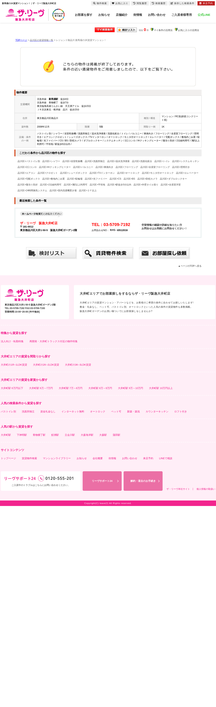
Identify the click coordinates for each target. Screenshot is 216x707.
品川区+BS (129, 178)
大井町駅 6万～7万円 (41, 388)
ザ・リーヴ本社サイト (178, 489)
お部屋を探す (83, 14)
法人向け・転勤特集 (12, 341)
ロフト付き (180, 411)
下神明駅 (22, 434)
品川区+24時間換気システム (32, 190)
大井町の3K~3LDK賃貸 (78, 364)
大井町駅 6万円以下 (12, 388)
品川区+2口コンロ (27, 167)
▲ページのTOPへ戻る (190, 266)
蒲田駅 (116, 434)
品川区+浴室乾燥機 (72, 161)
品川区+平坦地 (97, 184)
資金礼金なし (48, 411)
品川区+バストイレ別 (29, 161)
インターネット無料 (72, 411)
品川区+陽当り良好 (28, 184)
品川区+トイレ (162, 161)
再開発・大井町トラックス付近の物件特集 (53, 341)
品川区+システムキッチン (185, 161)
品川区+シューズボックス (73, 173)
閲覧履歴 (140, 3)
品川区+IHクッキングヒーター (55, 167)
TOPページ (21, 40)
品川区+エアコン (26, 173)
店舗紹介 (121, 14)
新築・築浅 (133, 411)
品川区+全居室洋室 (171, 184)
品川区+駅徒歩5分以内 (119, 184)
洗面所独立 (28, 411)
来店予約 (148, 458)
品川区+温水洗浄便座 (118, 161)
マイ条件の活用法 (163, 30)
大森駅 (103, 434)
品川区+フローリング (127, 167)
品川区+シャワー (51, 161)
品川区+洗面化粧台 (142, 161)
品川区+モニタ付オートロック (158, 173)
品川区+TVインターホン (102, 173)
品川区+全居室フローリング (155, 167)
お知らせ (104, 14)
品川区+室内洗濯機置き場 (63, 190)
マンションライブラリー (57, 458)
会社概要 (98, 458)
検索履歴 (159, 3)
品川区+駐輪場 (74, 178)
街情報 (137, 14)
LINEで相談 (165, 458)
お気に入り (120, 3)
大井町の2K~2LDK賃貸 (46, 364)
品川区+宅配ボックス (29, 178)
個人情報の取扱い (206, 489)
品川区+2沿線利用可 (50, 184)
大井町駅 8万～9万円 (100, 388)
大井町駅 (6, 434)
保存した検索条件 (182, 3)
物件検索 (100, 3)
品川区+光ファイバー (96, 178)
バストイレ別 (8, 411)
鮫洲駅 (55, 434)
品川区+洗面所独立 (95, 161)
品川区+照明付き (181, 167)
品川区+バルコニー (83, 167)
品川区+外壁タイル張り (146, 184)
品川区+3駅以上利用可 (76, 184)
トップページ (8, 458)
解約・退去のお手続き (143, 480)
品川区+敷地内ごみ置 (53, 178)
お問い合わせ (157, 14)
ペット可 (116, 411)
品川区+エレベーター (187, 173)
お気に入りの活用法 (188, 30)
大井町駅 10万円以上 (161, 388)
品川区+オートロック (128, 173)
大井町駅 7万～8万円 (70, 388)
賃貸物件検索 (29, 458)
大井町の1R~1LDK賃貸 (14, 364)
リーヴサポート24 (102, 480)
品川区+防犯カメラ (147, 178)
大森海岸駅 (87, 434)
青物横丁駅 (39, 434)
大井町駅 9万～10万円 (130, 388)
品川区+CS (115, 178)
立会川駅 (70, 434)
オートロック (97, 411)
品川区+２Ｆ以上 (88, 190)
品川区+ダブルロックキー (173, 178)
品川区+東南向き (104, 167)
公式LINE (204, 14)
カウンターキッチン (157, 411)
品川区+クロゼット (48, 173)
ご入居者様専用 (181, 14)
